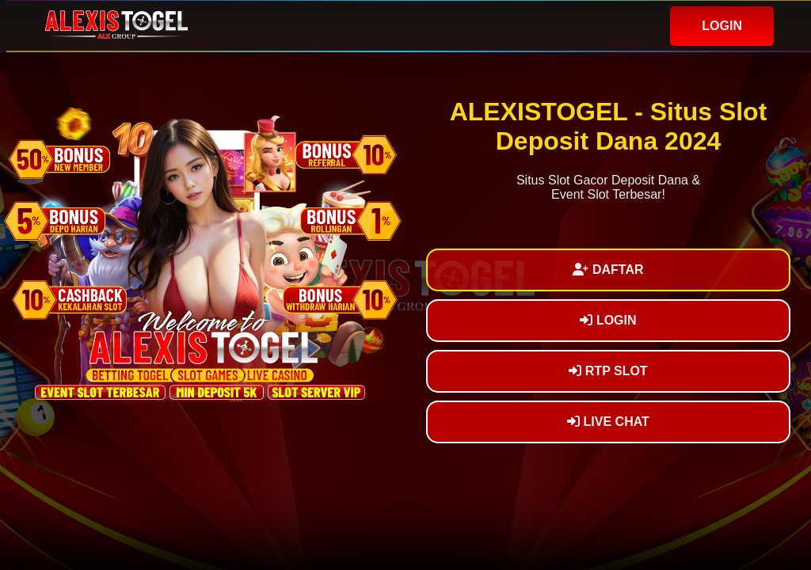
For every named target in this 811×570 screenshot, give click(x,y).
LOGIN (722, 25)
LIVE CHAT (608, 421)
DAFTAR (608, 269)
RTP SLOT (608, 371)
